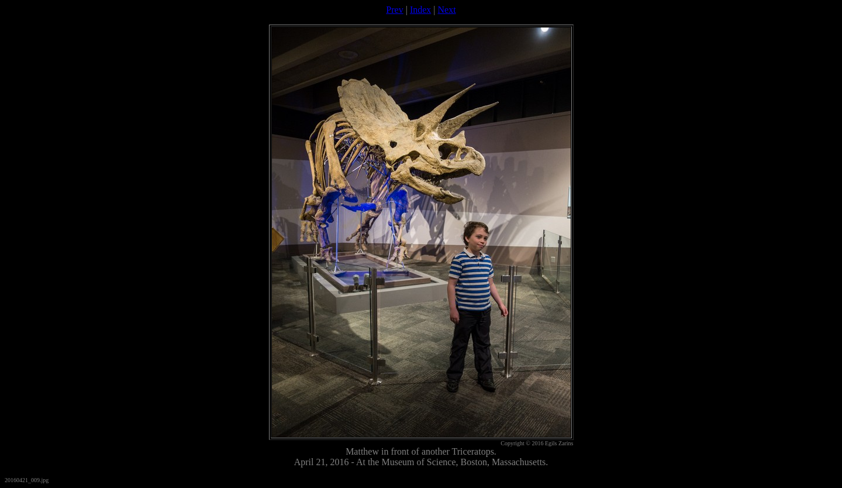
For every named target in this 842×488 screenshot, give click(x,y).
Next (447, 10)
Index (420, 10)
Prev (394, 10)
